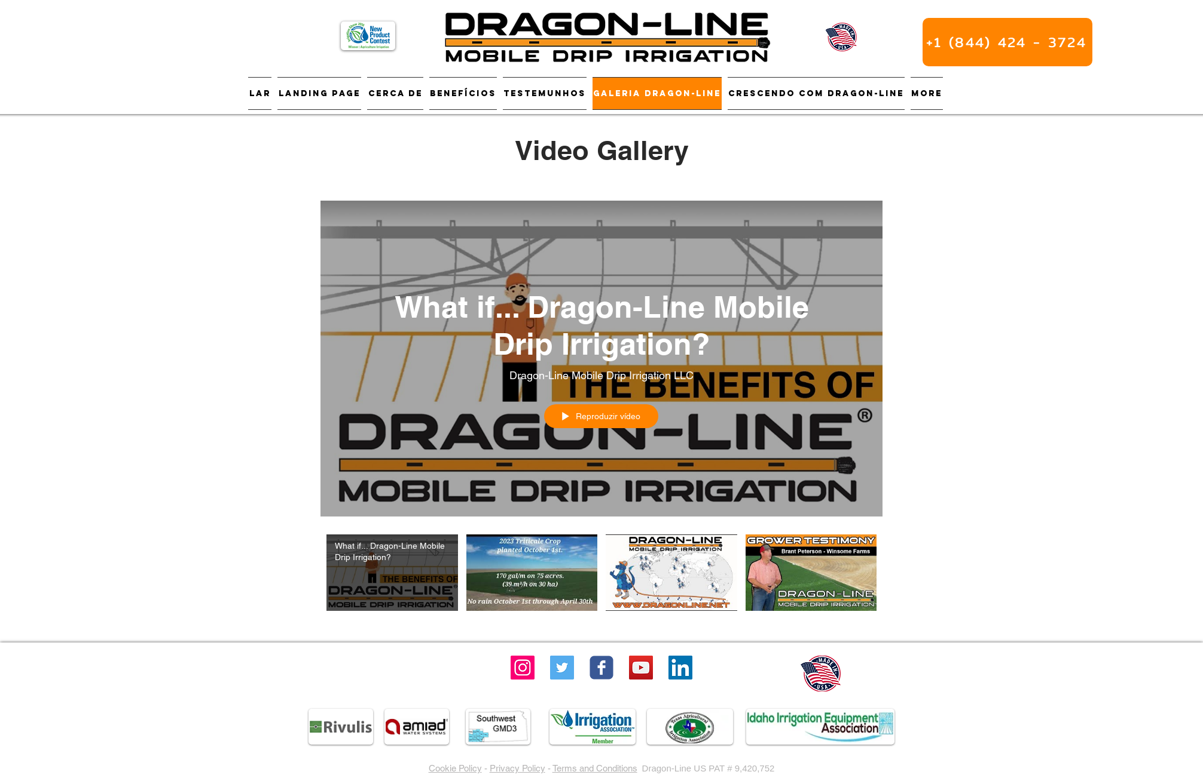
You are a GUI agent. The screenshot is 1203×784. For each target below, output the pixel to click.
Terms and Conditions (594, 768)
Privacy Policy (517, 768)
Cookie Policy (455, 768)
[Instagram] (523, 668)
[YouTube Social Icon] (641, 668)
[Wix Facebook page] (601, 668)
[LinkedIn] (680, 668)
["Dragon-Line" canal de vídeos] (601, 579)
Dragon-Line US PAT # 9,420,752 (708, 768)
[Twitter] (562, 668)
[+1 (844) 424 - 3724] (1007, 42)
